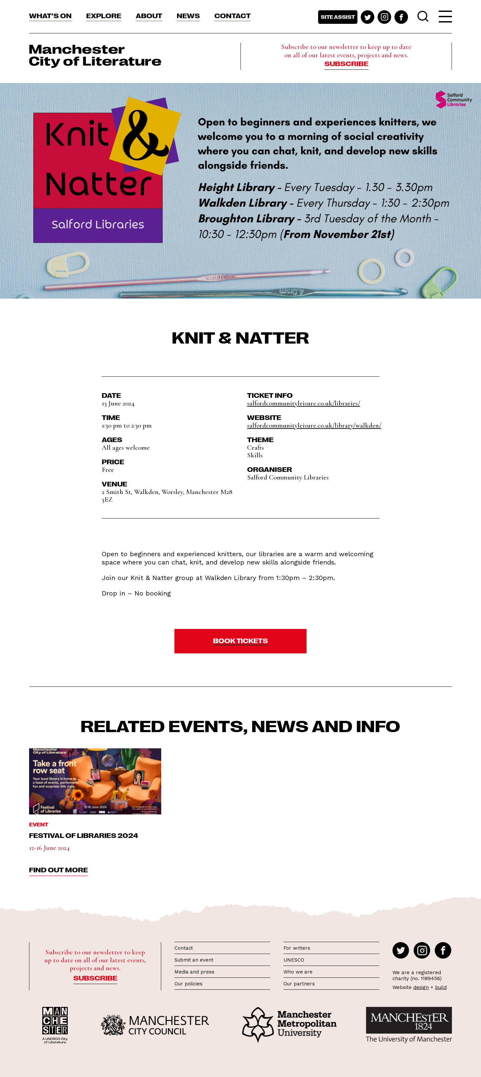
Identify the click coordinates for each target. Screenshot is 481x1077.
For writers (296, 948)
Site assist (338, 17)
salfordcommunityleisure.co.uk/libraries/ (303, 403)
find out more (58, 869)
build (441, 987)
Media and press (194, 972)
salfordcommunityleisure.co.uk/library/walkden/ (314, 425)
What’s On (50, 15)
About (149, 15)
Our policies (188, 984)
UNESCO (293, 960)
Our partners (299, 984)
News (188, 15)
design (421, 987)
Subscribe (346, 63)
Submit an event (193, 960)
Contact (232, 15)
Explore (103, 15)
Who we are (298, 972)
